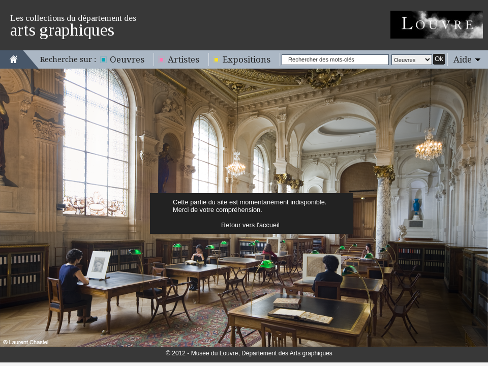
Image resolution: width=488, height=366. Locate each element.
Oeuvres (127, 59)
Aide (462, 59)
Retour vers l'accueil (250, 225)
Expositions (246, 59)
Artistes (183, 59)
